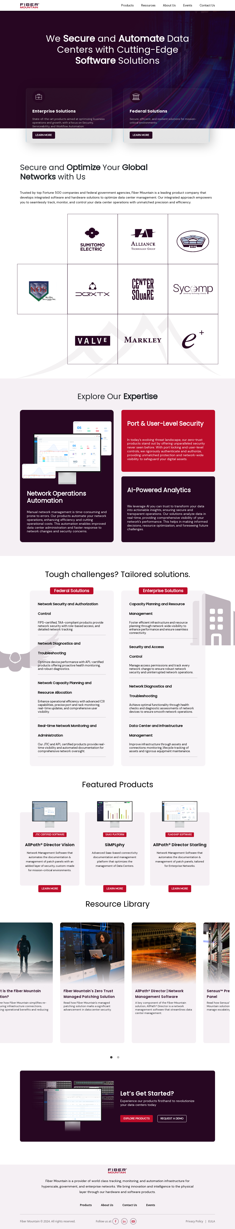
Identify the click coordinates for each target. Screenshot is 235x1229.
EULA (211, 1221)
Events (187, 5)
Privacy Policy (194, 1221)
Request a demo (171, 1118)
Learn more (43, 135)
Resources (148, 5)
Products (127, 5)
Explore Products (136, 1118)
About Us (169, 5)
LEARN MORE (50, 888)
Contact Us (207, 5)
